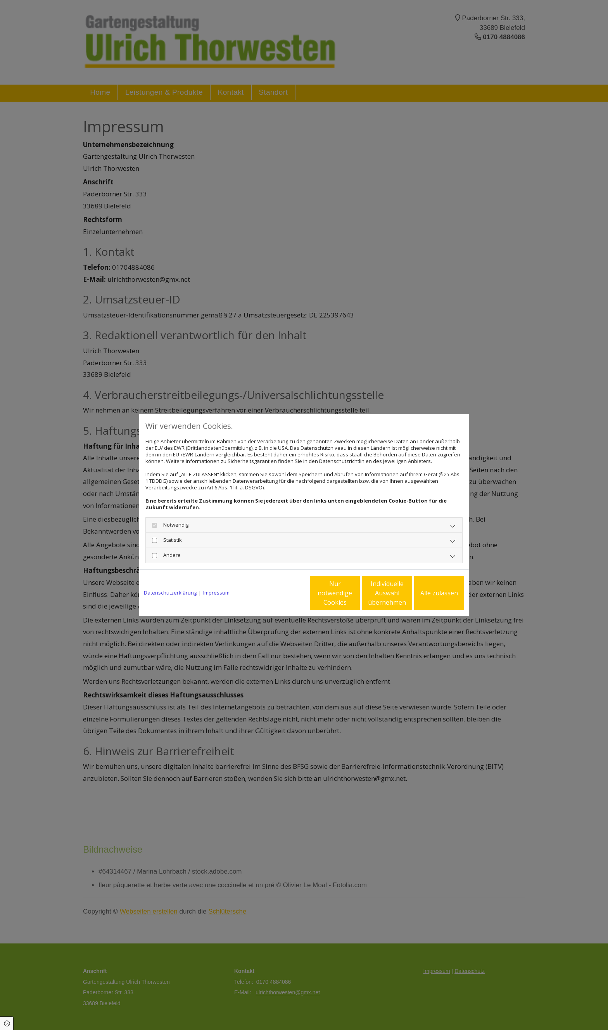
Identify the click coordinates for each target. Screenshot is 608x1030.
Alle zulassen (428, 593)
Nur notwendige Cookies (281, 593)
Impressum (216, 593)
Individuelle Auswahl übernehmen (355, 593)
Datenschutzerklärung (170, 593)
